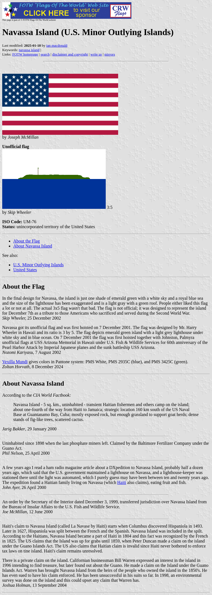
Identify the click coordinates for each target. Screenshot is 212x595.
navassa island (29, 50)
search (45, 54)
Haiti (121, 482)
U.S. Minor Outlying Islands (38, 264)
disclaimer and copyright (70, 54)
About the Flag (26, 241)
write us (96, 54)
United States (25, 269)
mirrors (109, 54)
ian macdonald (56, 45)
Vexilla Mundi (15, 361)
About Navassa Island (32, 246)
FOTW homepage (25, 54)
